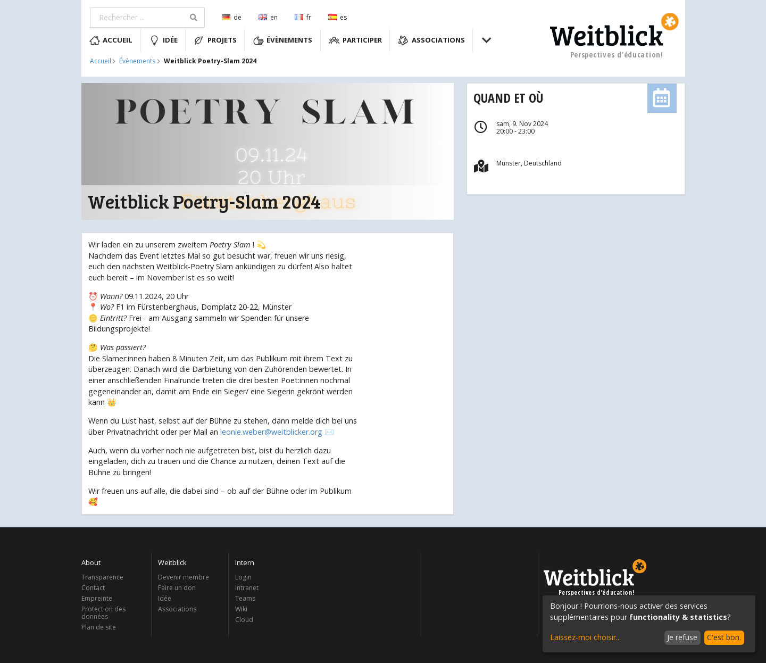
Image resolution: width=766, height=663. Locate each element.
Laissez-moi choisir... (585, 637)
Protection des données (103, 612)
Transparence (102, 578)
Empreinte (96, 598)
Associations (431, 40)
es (337, 17)
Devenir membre (183, 578)
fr (303, 17)
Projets (215, 40)
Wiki (241, 609)
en (268, 17)
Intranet (247, 587)
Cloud (244, 619)
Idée (163, 40)
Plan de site (98, 627)
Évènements (283, 40)
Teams (245, 598)
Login (243, 578)
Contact (93, 587)
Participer (355, 40)
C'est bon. (724, 637)
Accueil (111, 40)
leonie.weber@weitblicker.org (271, 432)
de (232, 17)
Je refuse (682, 637)
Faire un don (177, 587)
